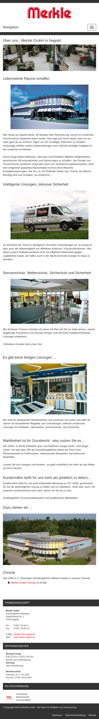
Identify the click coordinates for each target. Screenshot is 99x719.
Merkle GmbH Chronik (23, 582)
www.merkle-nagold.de (24, 637)
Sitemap (92, 715)
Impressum (57, 715)
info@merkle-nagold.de (24, 634)
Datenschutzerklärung (75, 715)
